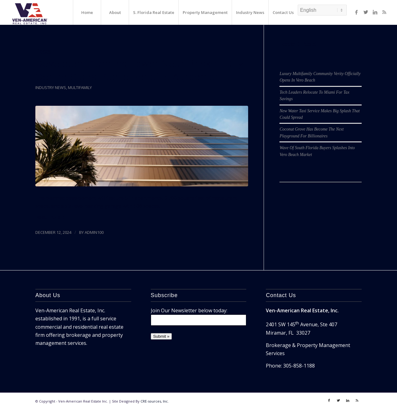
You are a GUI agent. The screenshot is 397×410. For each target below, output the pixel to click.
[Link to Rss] (384, 12)
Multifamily (80, 87)
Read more (51, 216)
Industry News (50, 87)
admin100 (94, 232)
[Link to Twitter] (365, 12)
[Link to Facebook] (356, 12)
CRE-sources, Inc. (155, 401)
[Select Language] (322, 10)
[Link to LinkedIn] (375, 12)
